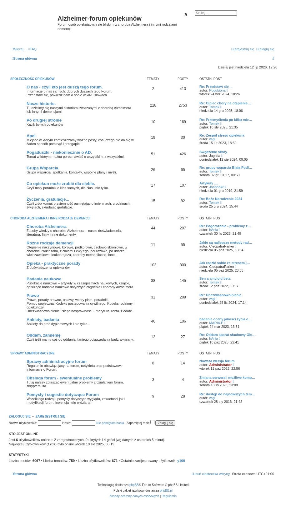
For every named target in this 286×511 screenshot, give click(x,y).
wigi (212, 139)
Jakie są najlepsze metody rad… (225, 242)
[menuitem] (32, 49)
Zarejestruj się (50, 416)
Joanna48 (216, 187)
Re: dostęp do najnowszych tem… (227, 394)
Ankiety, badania (43, 319)
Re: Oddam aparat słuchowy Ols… (227, 335)
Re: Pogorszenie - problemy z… (225, 226)
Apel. (32, 135)
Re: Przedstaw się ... (216, 86)
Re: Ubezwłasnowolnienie (220, 295)
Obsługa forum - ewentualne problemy (64, 378)
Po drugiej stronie (44, 120)
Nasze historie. (41, 103)
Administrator (220, 365)
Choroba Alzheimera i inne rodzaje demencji (50, 218)
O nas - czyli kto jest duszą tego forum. (65, 87)
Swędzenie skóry (213, 152)
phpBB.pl (166, 490)
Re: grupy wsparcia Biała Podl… (225, 167)
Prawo (33, 295)
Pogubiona (217, 90)
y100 (181, 461)
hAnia (213, 230)
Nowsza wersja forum (216, 361)
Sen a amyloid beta (215, 278)
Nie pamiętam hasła (110, 423)
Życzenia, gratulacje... (48, 199)
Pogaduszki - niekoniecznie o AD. (59, 152)
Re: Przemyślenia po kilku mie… (225, 120)
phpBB (134, 485)
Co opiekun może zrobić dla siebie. (61, 183)
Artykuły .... (208, 183)
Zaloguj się (20, 416)
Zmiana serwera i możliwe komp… (227, 377)
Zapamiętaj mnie (141, 423)
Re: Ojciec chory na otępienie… (225, 103)
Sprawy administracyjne (32, 353)
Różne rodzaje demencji (50, 243)
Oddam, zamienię (43, 335)
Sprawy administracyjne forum (57, 361)
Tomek (214, 107)
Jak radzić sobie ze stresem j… (224, 263)
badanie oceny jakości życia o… (225, 319)
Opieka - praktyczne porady (53, 263)
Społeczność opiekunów (32, 79)
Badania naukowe (44, 279)
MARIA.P (216, 323)
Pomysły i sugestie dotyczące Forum (63, 394)
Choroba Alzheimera (47, 226)
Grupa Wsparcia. (43, 168)
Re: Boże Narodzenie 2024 (220, 199)
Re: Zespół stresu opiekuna (221, 135)
